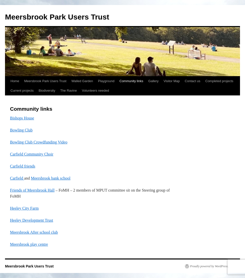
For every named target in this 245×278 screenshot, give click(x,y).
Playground (106, 81)
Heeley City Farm (24, 208)
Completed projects (219, 81)
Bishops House (22, 118)
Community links (131, 81)
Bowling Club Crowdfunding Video (38, 142)
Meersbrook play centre (29, 244)
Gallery (153, 81)
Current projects (22, 90)
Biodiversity (46, 90)
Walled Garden (82, 81)
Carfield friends (22, 166)
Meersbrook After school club (34, 232)
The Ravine (68, 90)
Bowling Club (21, 130)
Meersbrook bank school (50, 178)
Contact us (192, 81)
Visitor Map (172, 81)
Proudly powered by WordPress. (209, 266)
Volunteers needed (95, 90)
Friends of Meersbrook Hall (32, 190)
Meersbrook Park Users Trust (57, 17)
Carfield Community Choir (31, 154)
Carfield (17, 178)
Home (14, 81)
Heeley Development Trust (31, 220)
